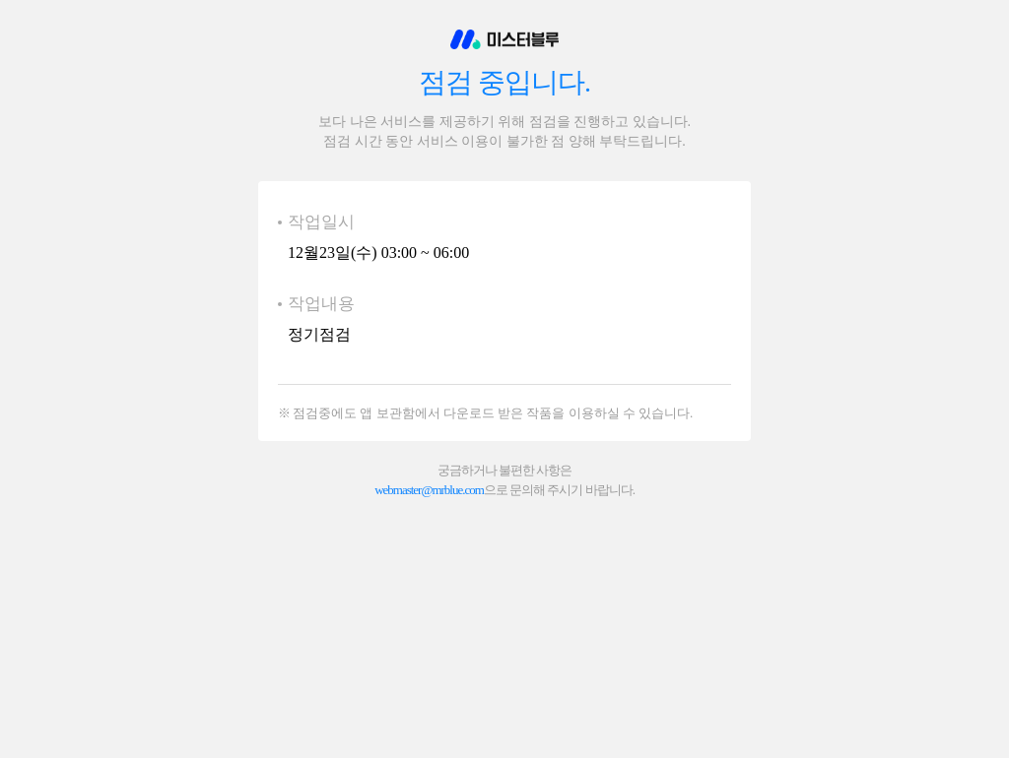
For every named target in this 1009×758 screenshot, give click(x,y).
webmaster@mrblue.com (429, 489)
